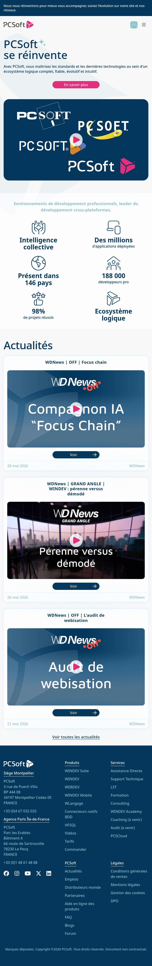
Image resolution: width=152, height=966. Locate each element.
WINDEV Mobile (78, 795)
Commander (75, 849)
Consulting (120, 803)
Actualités (73, 871)
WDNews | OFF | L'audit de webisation (76, 617)
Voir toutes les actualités (76, 737)
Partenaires (75, 895)
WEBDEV (72, 787)
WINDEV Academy (126, 811)
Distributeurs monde (83, 887)
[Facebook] (6, 873)
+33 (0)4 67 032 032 (20, 811)
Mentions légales (125, 884)
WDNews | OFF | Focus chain (76, 362)
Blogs (69, 925)
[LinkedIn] (48, 873)
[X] (38, 873)
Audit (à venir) (123, 827)
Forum (70, 933)
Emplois (71, 879)
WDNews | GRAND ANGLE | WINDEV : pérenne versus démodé (76, 489)
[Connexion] (134, 24)
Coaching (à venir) (126, 819)
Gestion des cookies (128, 892)
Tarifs (69, 841)
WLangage (74, 803)
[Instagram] (16, 873)
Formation (120, 795)
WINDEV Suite (77, 770)
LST (113, 787)
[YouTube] (28, 873)
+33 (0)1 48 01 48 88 (21, 862)
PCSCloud (119, 835)
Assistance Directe (126, 770)
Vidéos (70, 833)
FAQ (68, 917)
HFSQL (70, 825)
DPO (114, 900)
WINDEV (72, 778)
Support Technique (127, 778)
